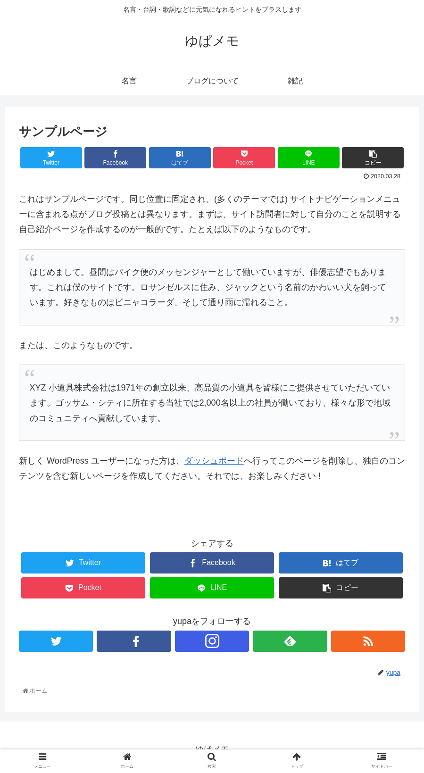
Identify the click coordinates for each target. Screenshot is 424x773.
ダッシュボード (214, 460)
